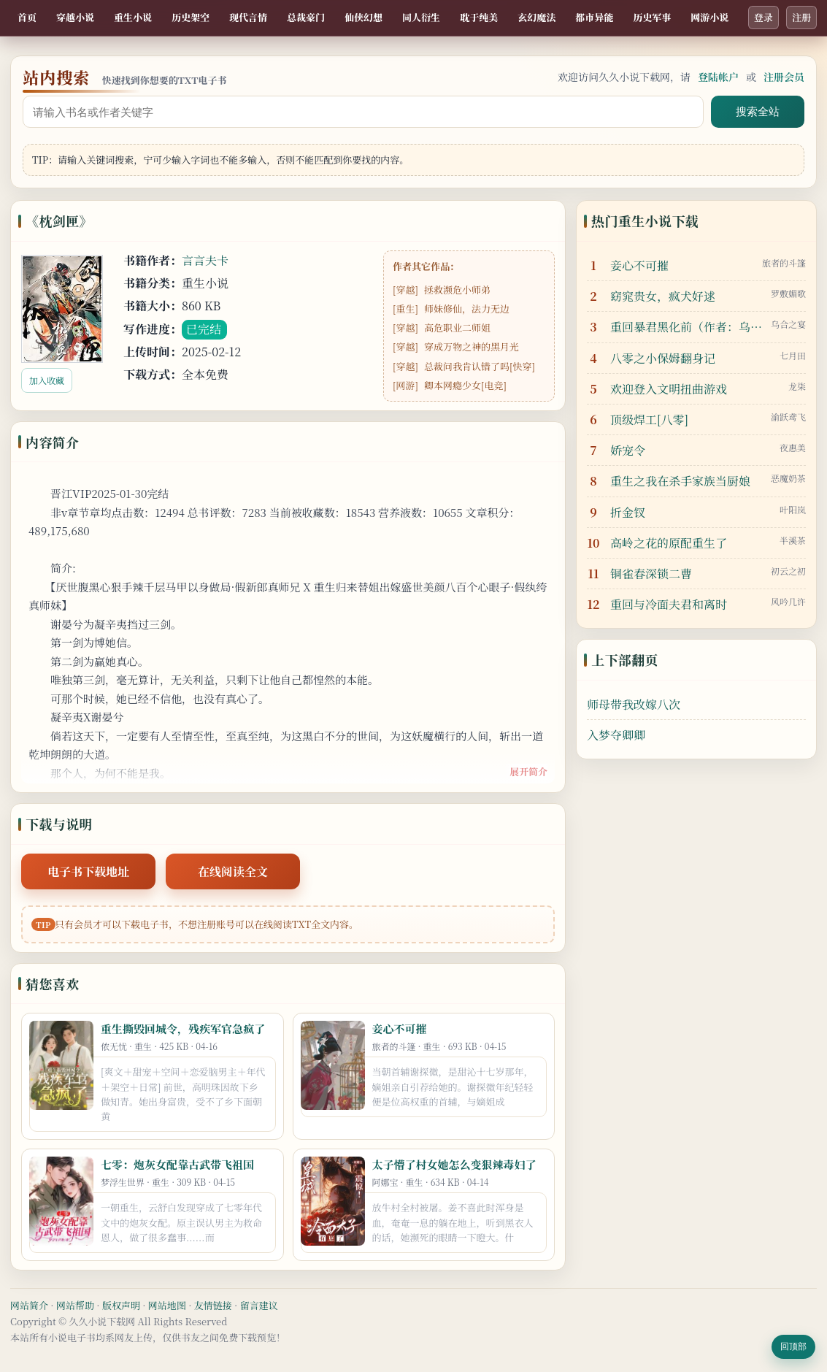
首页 (27, 17)
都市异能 (594, 17)
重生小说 (133, 17)
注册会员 (783, 76)
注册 (801, 17)
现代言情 (248, 17)
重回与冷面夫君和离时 (668, 604)
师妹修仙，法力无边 (466, 308)
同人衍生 (421, 17)
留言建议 (259, 1305)
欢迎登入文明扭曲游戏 (668, 388)
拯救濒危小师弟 (457, 289)
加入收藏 (46, 380)
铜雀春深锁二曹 (651, 573)
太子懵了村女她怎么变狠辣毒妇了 (454, 1164)
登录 (763, 17)
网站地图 (167, 1305)
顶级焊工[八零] (649, 419)
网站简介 (29, 1305)
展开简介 (528, 771)
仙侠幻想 (363, 17)
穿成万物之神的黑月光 (471, 346)
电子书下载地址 (88, 871)
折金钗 (627, 512)
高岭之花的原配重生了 (668, 542)
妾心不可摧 (399, 1028)
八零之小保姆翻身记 (662, 358)
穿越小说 (75, 17)
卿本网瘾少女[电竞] (465, 385)
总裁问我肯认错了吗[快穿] (479, 366)
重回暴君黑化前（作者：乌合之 (686, 326)
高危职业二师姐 (457, 327)
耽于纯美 (479, 17)
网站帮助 (75, 1305)
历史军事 (652, 17)
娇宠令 (627, 450)
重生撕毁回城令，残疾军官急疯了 (183, 1028)
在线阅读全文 (233, 871)
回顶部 (793, 1346)
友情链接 (213, 1305)
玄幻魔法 (536, 17)
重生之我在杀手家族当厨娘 (680, 480)
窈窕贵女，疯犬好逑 (662, 296)
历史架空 (190, 17)
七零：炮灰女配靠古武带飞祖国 (177, 1164)
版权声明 (121, 1305)
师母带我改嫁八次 (633, 704)
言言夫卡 (205, 260)
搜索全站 (758, 111)
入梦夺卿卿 (616, 735)
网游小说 (709, 17)
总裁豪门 (306, 17)
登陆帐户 (718, 76)
